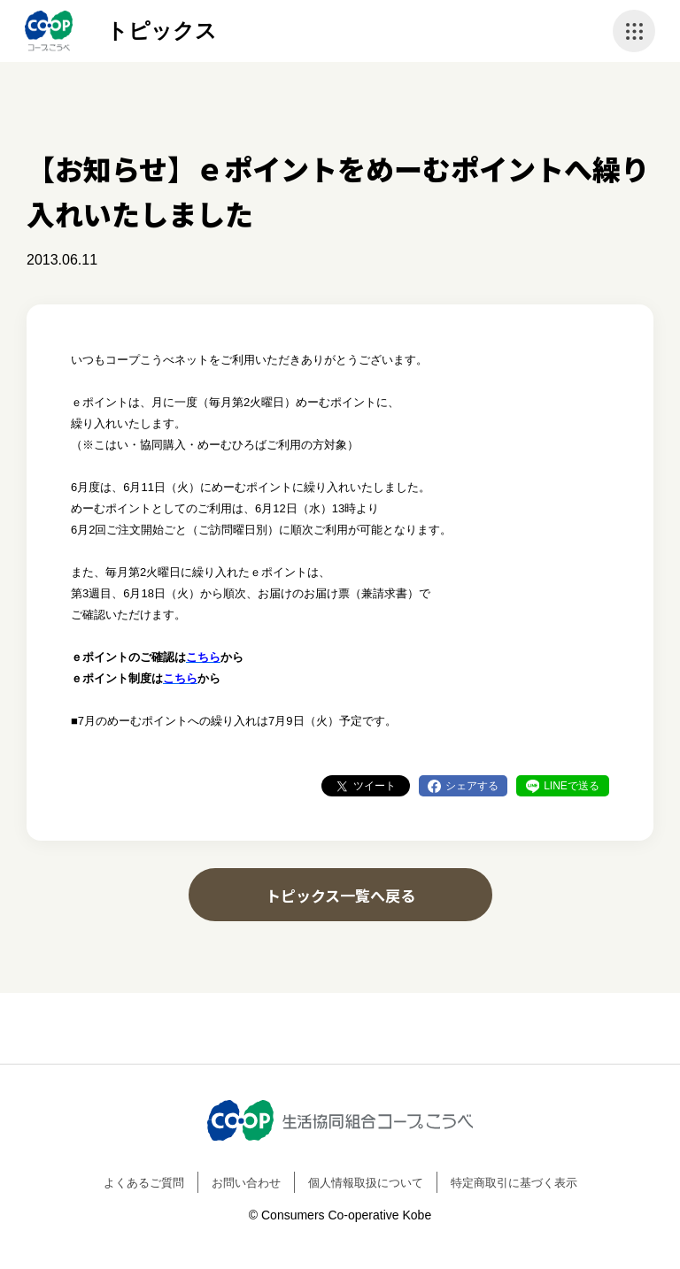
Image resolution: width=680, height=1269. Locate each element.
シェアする (471, 786)
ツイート (374, 786)
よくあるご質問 (144, 1182)
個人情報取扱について (365, 1182)
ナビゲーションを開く (634, 31)
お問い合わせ (246, 1182)
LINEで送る (571, 786)
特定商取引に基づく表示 (514, 1182)
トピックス (161, 30)
